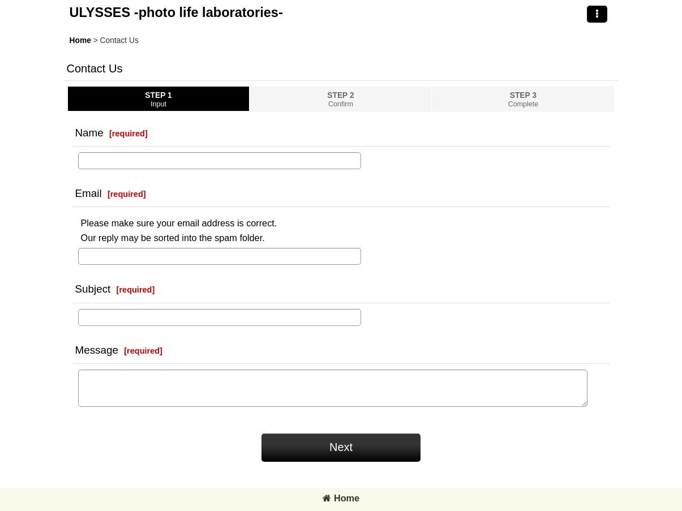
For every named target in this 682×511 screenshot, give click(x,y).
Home (341, 498)
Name (89, 133)
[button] (597, 14)
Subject (93, 289)
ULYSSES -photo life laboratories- (176, 12)
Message (96, 350)
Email (88, 193)
